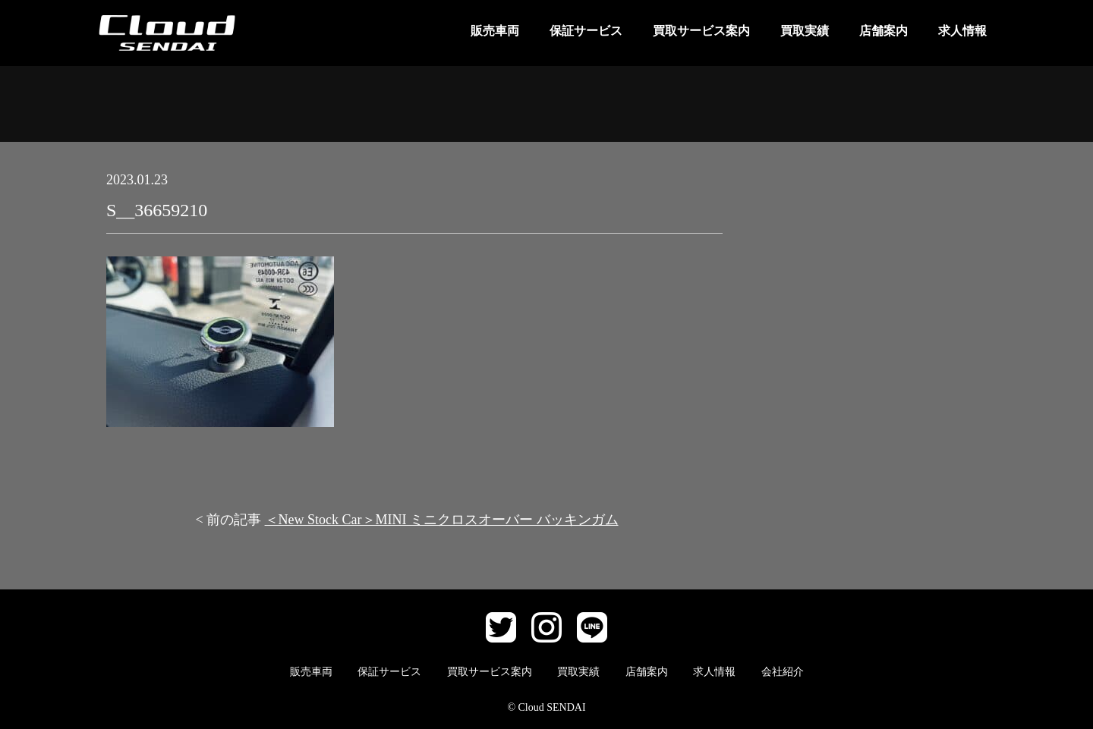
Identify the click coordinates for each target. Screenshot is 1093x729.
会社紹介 (782, 671)
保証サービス (586, 30)
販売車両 (495, 30)
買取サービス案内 (701, 30)
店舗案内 (883, 30)
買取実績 (804, 30)
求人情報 (962, 30)
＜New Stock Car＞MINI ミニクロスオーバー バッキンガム (442, 519)
